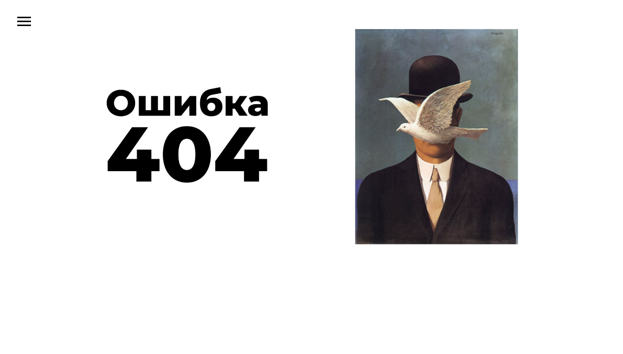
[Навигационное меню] (24, 22)
